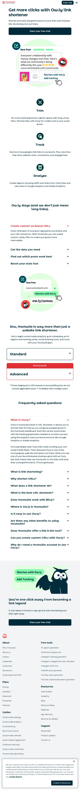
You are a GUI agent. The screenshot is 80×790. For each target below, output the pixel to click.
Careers (5, 657)
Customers (7, 666)
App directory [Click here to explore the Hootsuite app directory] (47, 714)
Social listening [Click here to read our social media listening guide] (8, 726)
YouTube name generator (52, 675)
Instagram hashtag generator (53, 657)
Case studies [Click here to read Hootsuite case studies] (46, 692)
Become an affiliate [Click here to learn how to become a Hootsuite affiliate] (49, 719)
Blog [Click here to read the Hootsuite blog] (43, 701)
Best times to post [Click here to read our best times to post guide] (10, 731)
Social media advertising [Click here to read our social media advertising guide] (12, 754)
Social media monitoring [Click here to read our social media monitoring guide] (12, 749)
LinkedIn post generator (51, 670)
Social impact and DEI (11, 675)
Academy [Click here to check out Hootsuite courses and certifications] (45, 696)
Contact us (45, 740)
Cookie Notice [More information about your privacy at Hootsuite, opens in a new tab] (15, 777)
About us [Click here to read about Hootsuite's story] (6, 652)
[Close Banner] (74, 761)
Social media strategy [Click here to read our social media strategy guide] (11, 717)
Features (6, 705)
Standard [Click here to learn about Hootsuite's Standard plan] (6, 692)
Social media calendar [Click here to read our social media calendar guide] (11, 735)
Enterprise (6, 701)
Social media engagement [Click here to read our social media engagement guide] (13, 740)
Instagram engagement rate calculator (58, 661)
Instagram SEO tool (49, 666)
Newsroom (7, 670)
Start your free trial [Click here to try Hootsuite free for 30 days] (40, 31)
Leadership (7, 661)
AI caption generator (50, 648)
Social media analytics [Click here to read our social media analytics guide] (11, 722)
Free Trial (67, 3)
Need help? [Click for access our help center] (46, 731)
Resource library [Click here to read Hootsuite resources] (48, 705)
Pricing (5, 687)
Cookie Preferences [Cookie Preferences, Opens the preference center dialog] (62, 783)
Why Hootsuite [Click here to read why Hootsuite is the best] (9, 648)
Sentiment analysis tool (51, 652)
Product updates (48, 735)
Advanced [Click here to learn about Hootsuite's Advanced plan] (6, 696)
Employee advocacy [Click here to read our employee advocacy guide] (11, 745)
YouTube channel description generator (58, 679)
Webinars (45, 710)
